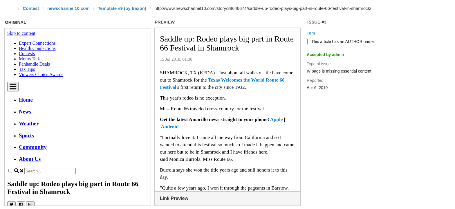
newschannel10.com (68, 8)
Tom (311, 33)
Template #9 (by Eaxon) (122, 8)
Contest (31, 8)
